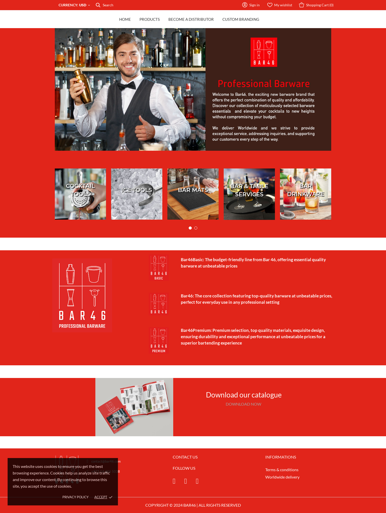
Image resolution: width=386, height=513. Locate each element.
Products (149, 19)
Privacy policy (75, 497)
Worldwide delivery (282, 476)
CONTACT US (185, 456)
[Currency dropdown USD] (85, 5)
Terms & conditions (282, 469)
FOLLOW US (184, 468)
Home (125, 19)
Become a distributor (191, 19)
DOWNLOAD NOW (244, 404)
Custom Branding (240, 19)
